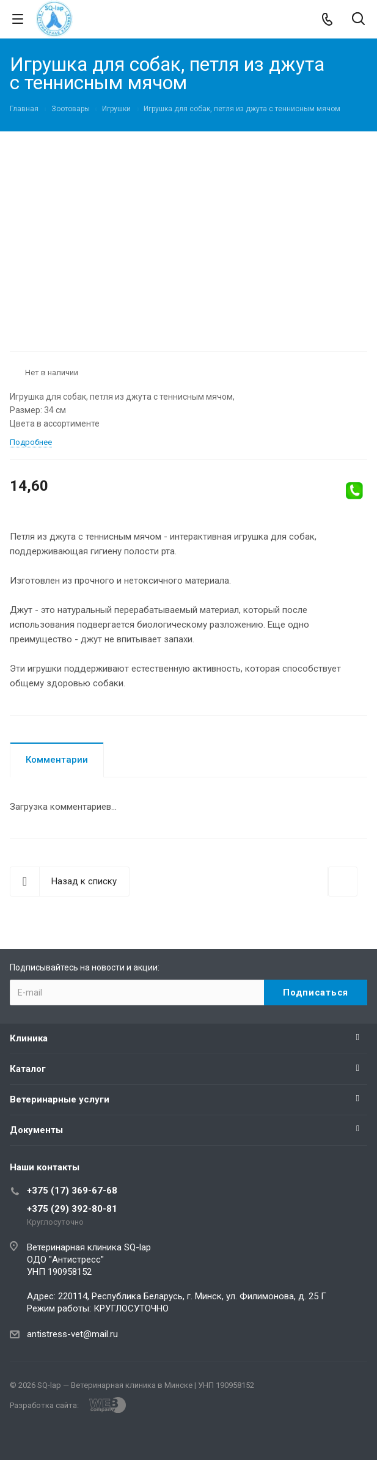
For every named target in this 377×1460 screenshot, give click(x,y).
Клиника (29, 1038)
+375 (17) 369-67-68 (72, 1190)
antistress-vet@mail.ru (72, 1334)
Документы (36, 1129)
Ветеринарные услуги (59, 1099)
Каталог (28, 1068)
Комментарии (57, 759)
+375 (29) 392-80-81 (72, 1208)
